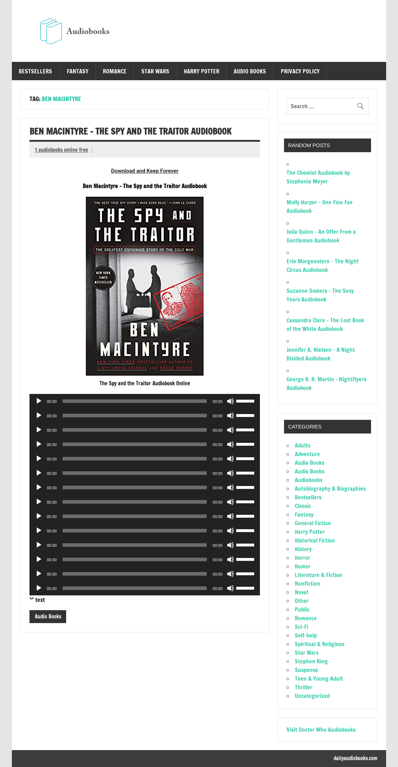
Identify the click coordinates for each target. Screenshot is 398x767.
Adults (302, 445)
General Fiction (313, 523)
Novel (301, 592)
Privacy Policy (300, 71)
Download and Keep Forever (144, 171)
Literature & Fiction (318, 575)
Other (301, 601)
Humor (303, 566)
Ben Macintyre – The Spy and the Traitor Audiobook (130, 131)
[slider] (135, 401)
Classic (303, 506)
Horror (302, 558)
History (303, 549)
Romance (115, 71)
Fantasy (77, 71)
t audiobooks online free (61, 150)
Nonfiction (307, 583)
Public (302, 609)
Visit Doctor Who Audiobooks (321, 730)
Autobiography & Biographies (330, 489)
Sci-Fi (301, 627)
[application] (144, 401)
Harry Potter (201, 71)
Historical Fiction (315, 540)
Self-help (306, 635)
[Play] (38, 401)
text (40, 600)
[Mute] (230, 401)
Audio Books (250, 71)
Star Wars (155, 71)
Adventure (307, 454)
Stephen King (311, 661)
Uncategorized (312, 696)
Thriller (303, 687)
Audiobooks (308, 480)
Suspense (306, 670)
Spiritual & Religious (319, 644)
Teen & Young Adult (319, 678)
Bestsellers (35, 71)
